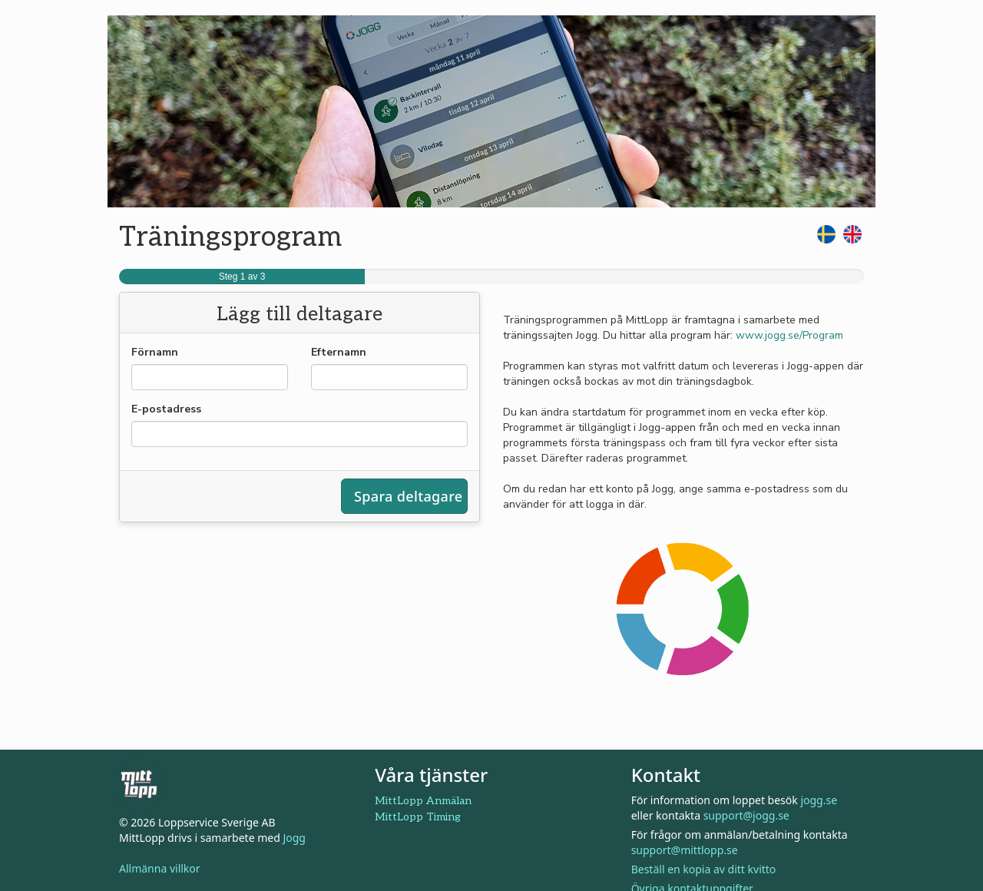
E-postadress (166, 409)
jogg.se (818, 800)
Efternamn (338, 352)
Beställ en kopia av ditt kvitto (703, 869)
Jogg (294, 837)
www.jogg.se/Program (789, 335)
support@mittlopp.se (684, 850)
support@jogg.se (746, 815)
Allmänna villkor (159, 868)
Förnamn (154, 352)
